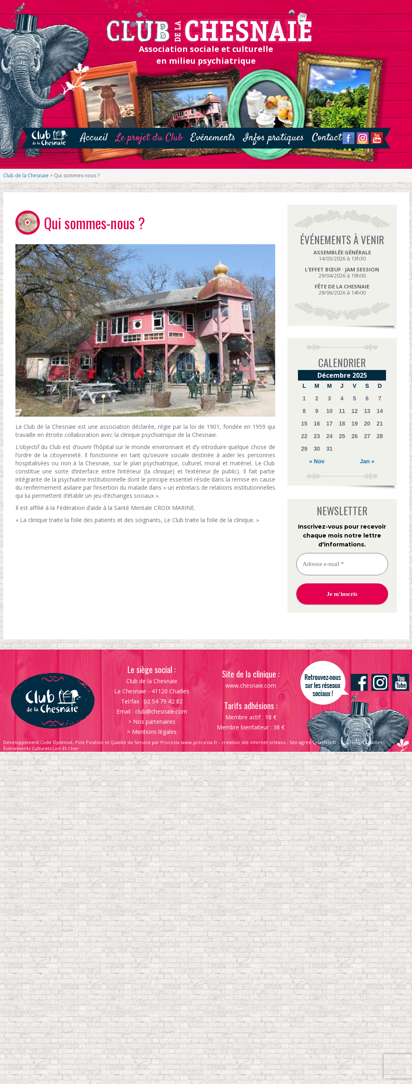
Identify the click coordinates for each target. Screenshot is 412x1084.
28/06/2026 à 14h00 (342, 289)
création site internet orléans (253, 742)
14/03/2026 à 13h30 (342, 255)
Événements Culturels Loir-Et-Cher (41, 748)
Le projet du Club (149, 138)
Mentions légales (154, 732)
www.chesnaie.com (250, 685)
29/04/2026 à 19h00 (342, 272)
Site (293, 742)
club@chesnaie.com (161, 711)
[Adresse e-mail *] (342, 564)
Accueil (94, 138)
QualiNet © (325, 742)
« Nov (316, 461)
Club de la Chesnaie (26, 175)
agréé (305, 742)
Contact (327, 138)
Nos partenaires (154, 721)
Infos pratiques (274, 138)
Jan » (367, 461)
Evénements (213, 138)
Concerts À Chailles (361, 742)
